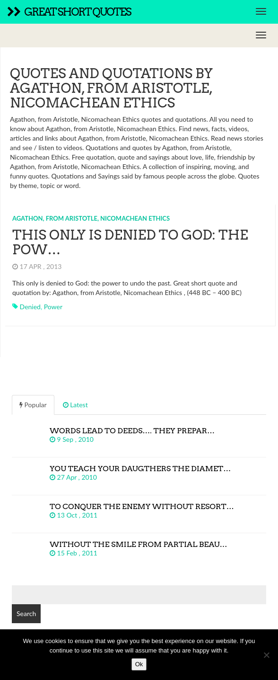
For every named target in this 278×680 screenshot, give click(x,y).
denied (30, 307)
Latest (75, 405)
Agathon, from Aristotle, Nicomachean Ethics (91, 218)
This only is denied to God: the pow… (130, 242)
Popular (33, 405)
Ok (139, 664)
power (53, 307)
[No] (266, 655)
